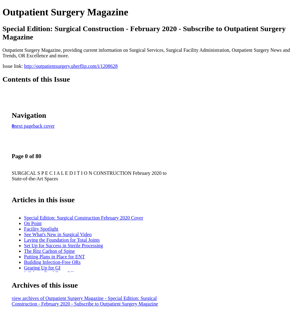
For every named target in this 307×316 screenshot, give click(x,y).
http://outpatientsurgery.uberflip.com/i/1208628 (71, 66)
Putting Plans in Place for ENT (54, 256)
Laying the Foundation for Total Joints (62, 240)
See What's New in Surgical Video (58, 234)
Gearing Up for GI (42, 267)
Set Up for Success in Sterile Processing (63, 245)
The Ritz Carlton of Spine (49, 251)
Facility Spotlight (41, 229)
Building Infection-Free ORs (52, 262)
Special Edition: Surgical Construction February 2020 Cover (83, 217)
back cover (44, 126)
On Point (33, 223)
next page (23, 126)
